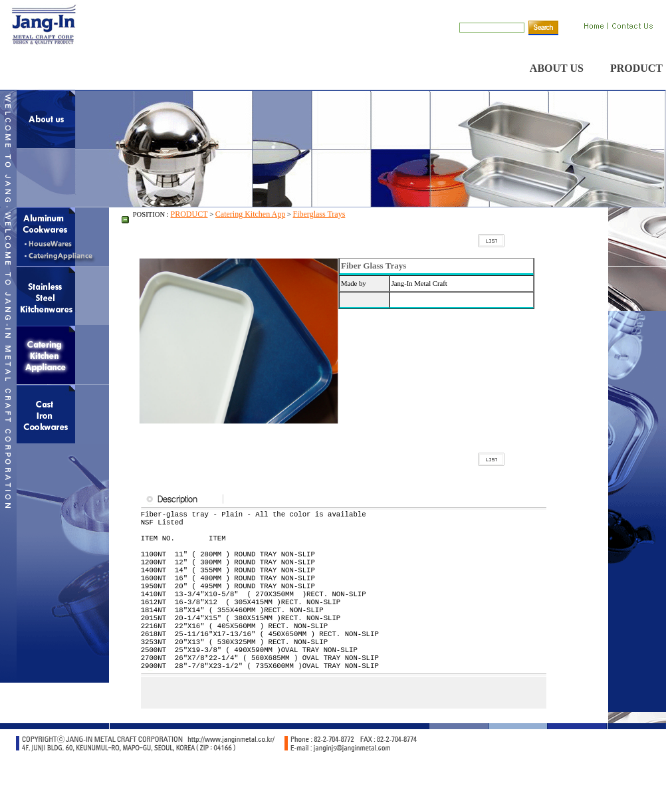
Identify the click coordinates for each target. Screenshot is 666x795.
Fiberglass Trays (319, 214)
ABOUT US (557, 68)
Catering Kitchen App (250, 214)
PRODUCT (636, 68)
